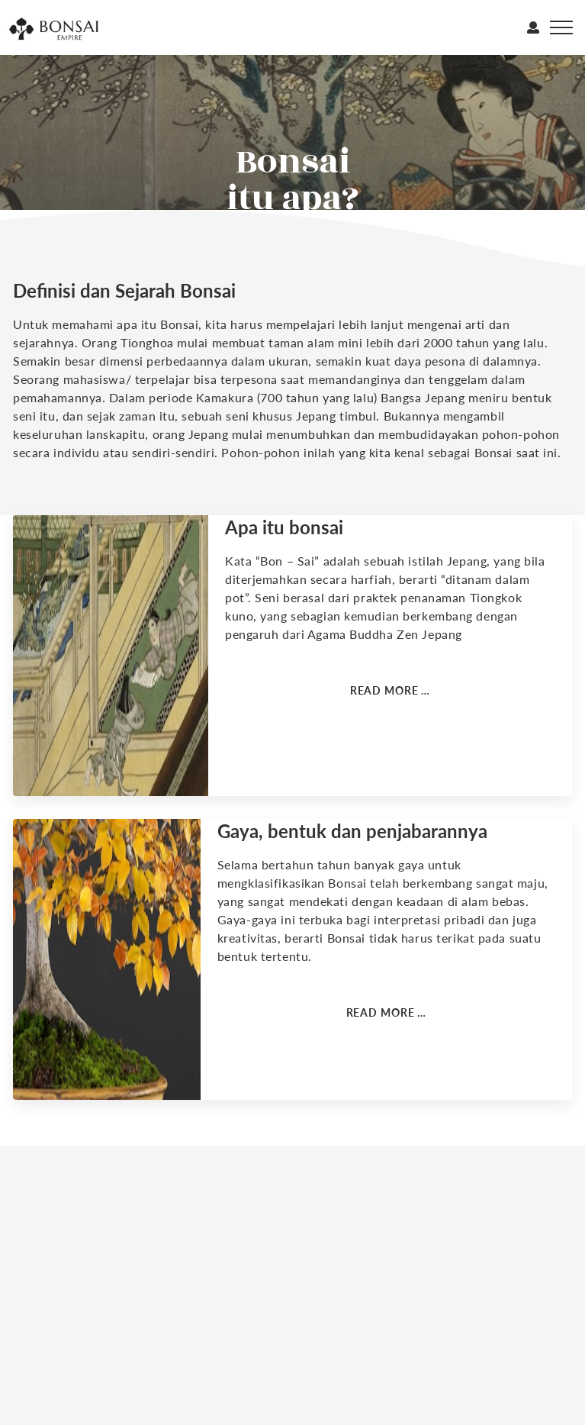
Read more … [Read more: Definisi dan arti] (390, 690)
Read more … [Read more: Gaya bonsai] (386, 1012)
